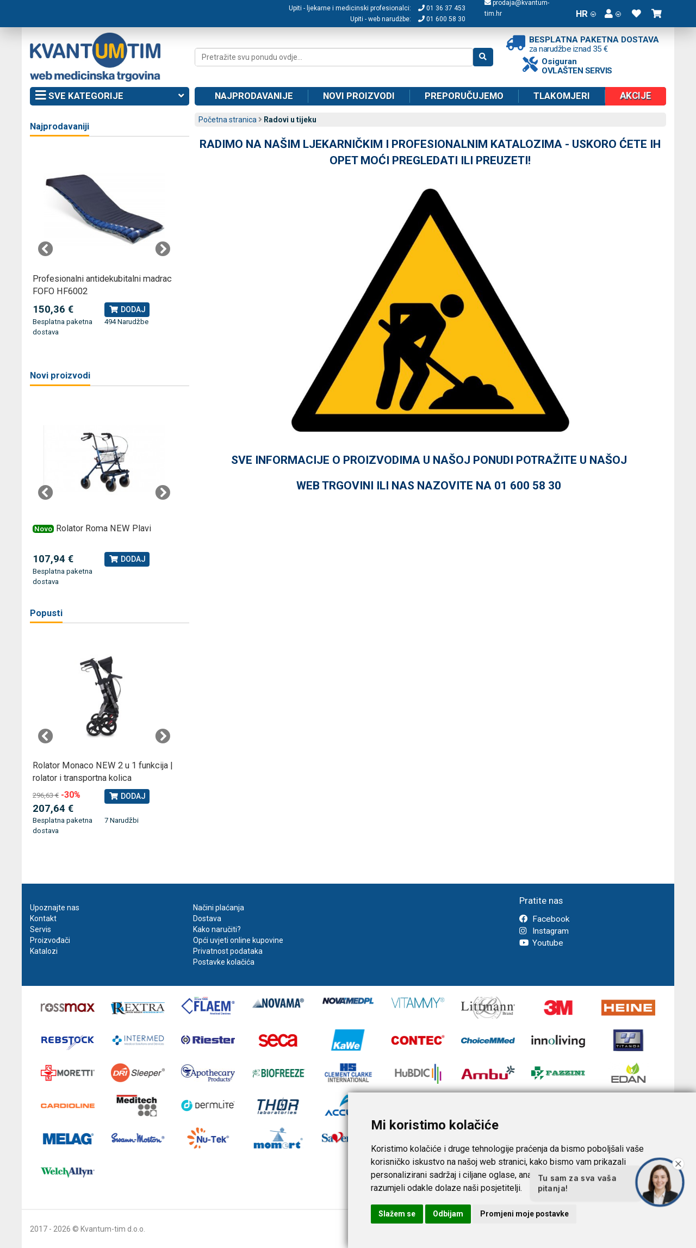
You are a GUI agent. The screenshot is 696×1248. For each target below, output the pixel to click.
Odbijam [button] (448, 1213)
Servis (40, 929)
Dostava (207, 918)
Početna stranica (227, 119)
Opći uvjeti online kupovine (238, 940)
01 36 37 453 (441, 8)
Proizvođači (50, 940)
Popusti (46, 613)
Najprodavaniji (59, 126)
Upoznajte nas (54, 907)
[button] (612, 13)
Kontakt (43, 918)
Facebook (544, 919)
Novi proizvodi (359, 95)
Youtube (541, 943)
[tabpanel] (104, 243)
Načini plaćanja (218, 907)
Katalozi (44, 951)
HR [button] (586, 13)
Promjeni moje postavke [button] (524, 1213)
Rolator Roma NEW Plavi (103, 528)
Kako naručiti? (217, 929)
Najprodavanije (254, 95)
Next (162, 249)
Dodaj (127, 309)
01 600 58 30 (441, 19)
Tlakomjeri (561, 95)
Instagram (544, 931)
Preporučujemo (464, 95)
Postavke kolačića (223, 962)
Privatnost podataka (228, 951)
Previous (45, 249)
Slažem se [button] (396, 1213)
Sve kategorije (109, 96)
